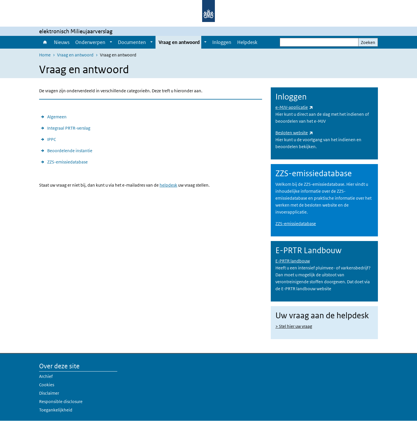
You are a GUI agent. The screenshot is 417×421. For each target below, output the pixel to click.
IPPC (51, 139)
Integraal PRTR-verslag (68, 128)
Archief (46, 376)
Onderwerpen (90, 42)
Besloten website (294, 132)
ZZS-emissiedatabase (67, 162)
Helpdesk (247, 42)
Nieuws (62, 42)
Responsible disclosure (61, 401)
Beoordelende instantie (69, 150)
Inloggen (221, 42)
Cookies (46, 384)
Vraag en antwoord (179, 42)
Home (45, 42)
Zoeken (368, 42)
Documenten (132, 42)
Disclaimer (49, 393)
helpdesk (168, 185)
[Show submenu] (111, 42)
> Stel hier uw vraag (293, 326)
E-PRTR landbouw (292, 261)
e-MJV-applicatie (294, 107)
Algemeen (57, 117)
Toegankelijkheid (55, 410)
